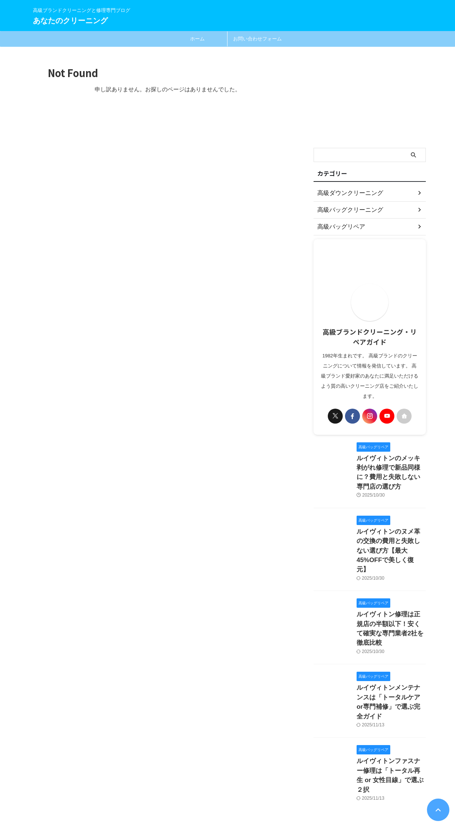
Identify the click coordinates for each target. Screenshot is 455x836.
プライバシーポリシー (194, 787)
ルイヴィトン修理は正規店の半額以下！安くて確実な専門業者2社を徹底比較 (391, 595)
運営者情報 (271, 787)
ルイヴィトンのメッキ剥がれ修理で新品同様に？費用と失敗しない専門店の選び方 (391, 466)
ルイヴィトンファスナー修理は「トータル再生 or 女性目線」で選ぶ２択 (391, 716)
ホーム (197, 39)
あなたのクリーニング (70, 20)
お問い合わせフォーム (257, 39)
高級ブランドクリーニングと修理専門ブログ (74, 801)
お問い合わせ (238, 787)
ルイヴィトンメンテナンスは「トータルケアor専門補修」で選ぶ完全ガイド (391, 656)
